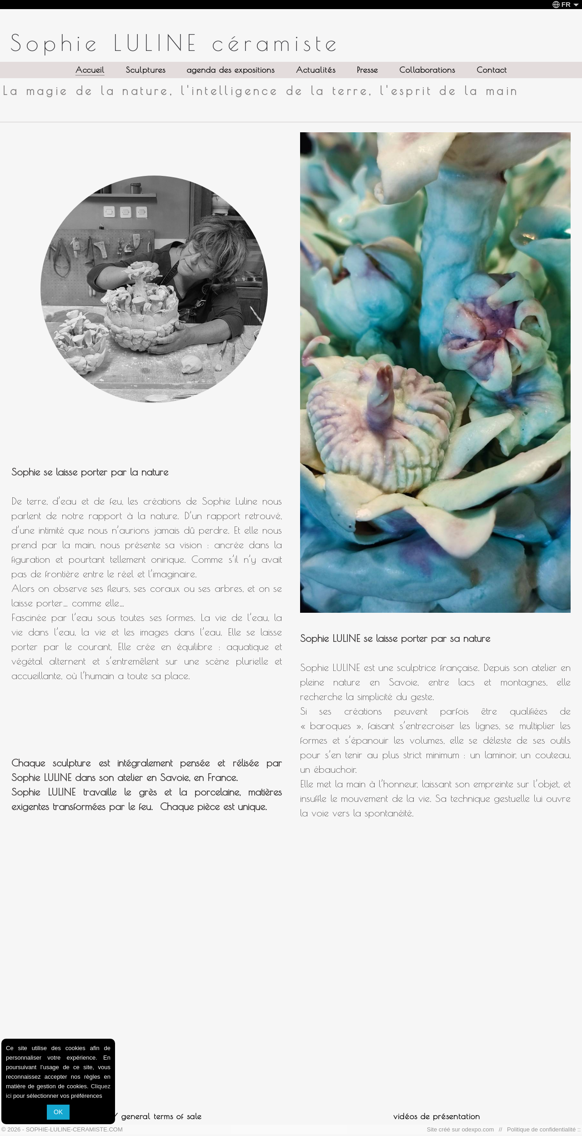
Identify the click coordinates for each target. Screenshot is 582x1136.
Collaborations (427, 70)
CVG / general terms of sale (146, 1116)
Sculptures (146, 70)
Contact (492, 70)
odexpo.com (479, 1129)
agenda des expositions (231, 70)
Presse (367, 70)
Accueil (90, 70)
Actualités (316, 70)
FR (565, 4)
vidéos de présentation (436, 1116)
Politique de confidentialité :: (542, 1129)
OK (58, 1112)
